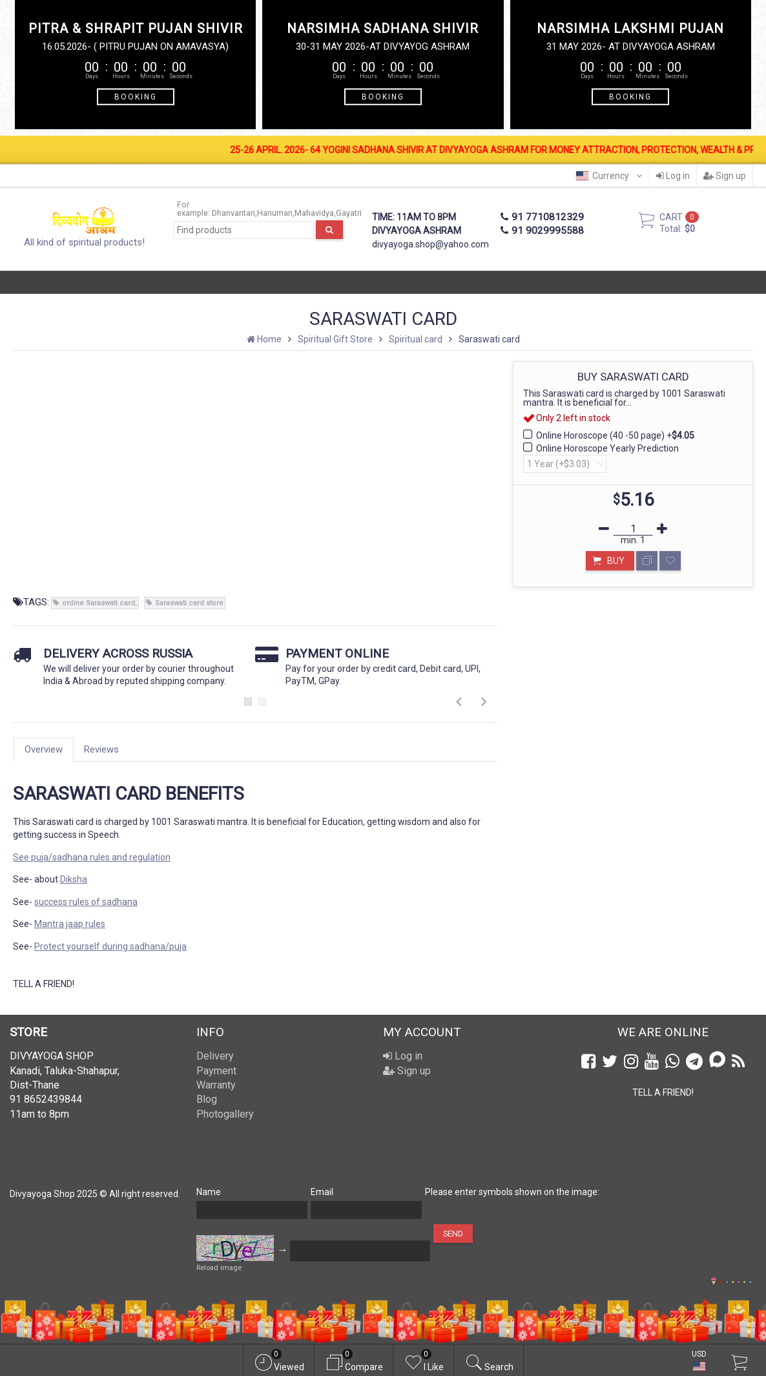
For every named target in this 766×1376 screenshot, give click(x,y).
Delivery (215, 1056)
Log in (673, 176)
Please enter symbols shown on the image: (512, 1192)
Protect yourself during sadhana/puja (110, 946)
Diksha (73, 879)
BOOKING (135, 96)
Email (322, 1192)
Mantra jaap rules (69, 924)
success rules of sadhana (86, 902)
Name (208, 1192)
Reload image (219, 1268)
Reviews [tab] (101, 749)
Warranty (216, 1085)
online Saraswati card (98, 603)
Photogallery (225, 1114)
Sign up (724, 176)
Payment (216, 1071)
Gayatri (349, 213)
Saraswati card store (189, 603)
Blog (206, 1099)
